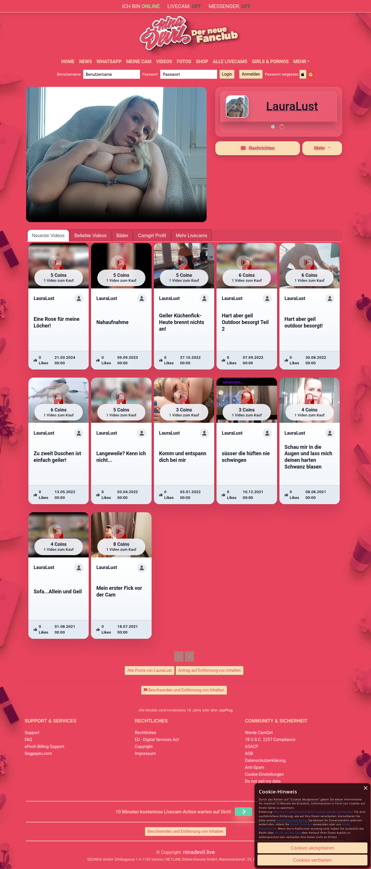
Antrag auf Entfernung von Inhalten (209, 670)
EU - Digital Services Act (157, 739)
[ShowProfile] (78, 298)
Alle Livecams (230, 61)
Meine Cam (138, 61)
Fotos (184, 61)
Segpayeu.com (38, 753)
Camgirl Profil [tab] (152, 235)
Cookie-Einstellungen (264, 774)
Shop (202, 61)
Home (67, 61)
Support (32, 732)
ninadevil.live (199, 852)
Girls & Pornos (270, 61)
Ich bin (141, 6)
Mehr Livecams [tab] (191, 235)
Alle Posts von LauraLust (149, 670)
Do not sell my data (263, 781)
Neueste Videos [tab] (48, 235)
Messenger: (230, 6)
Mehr (299, 61)
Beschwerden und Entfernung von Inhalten (185, 831)
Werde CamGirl (259, 732)
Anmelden (251, 74)
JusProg (226, 710)
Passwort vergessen (281, 74)
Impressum (145, 753)
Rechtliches (145, 732)
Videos (164, 61)
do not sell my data (288, 833)
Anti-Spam (254, 767)
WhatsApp (109, 61)
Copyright (143, 746)
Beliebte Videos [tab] (90, 235)
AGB (249, 753)
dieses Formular (301, 824)
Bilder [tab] (122, 235)
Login (227, 74)
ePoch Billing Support (44, 746)
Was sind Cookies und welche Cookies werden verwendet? (313, 812)
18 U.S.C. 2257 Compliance (270, 739)
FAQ (28, 739)
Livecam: (184, 6)
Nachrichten (258, 148)
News (85, 61)
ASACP (251, 746)
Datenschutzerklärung (265, 760)
